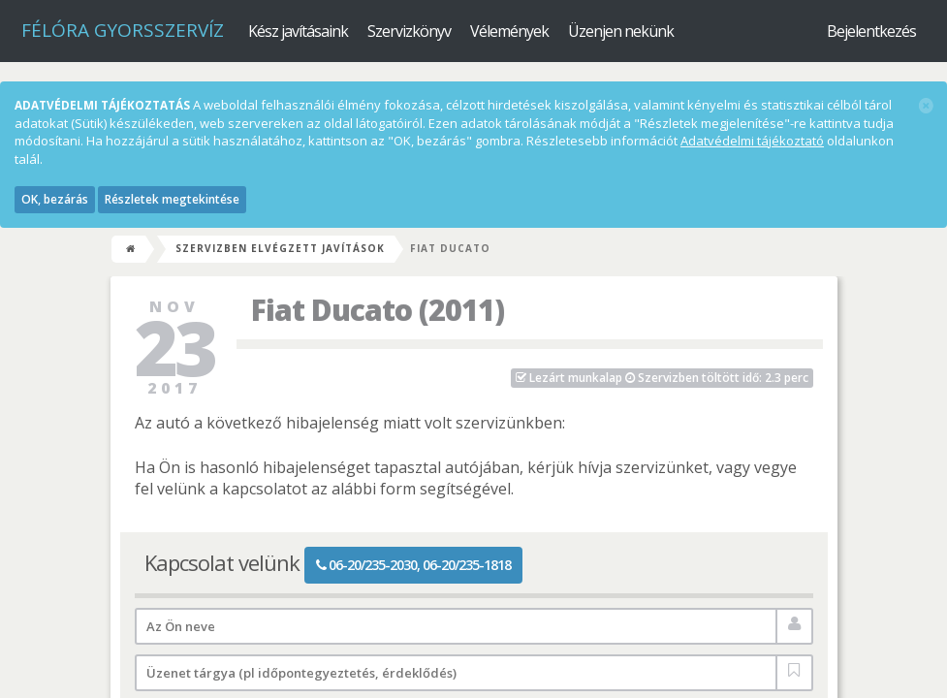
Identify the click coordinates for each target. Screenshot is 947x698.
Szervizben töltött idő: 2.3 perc (662, 377)
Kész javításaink (298, 31)
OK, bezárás (54, 199)
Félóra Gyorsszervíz (122, 30)
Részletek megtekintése (172, 199)
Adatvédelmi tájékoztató (752, 140)
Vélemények (509, 31)
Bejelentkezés (871, 31)
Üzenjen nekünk (621, 31)
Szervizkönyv (409, 31)
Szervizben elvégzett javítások (280, 248)
